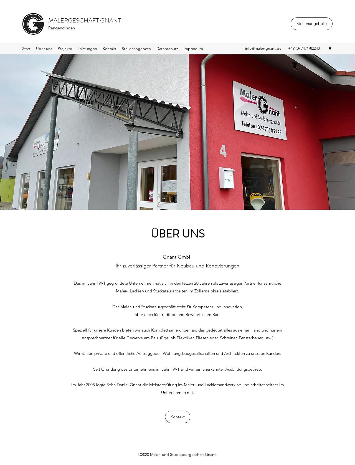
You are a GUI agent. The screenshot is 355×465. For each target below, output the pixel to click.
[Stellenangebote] (312, 23)
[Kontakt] (177, 417)
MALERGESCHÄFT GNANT (84, 20)
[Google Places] (330, 48)
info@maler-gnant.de (263, 48)
